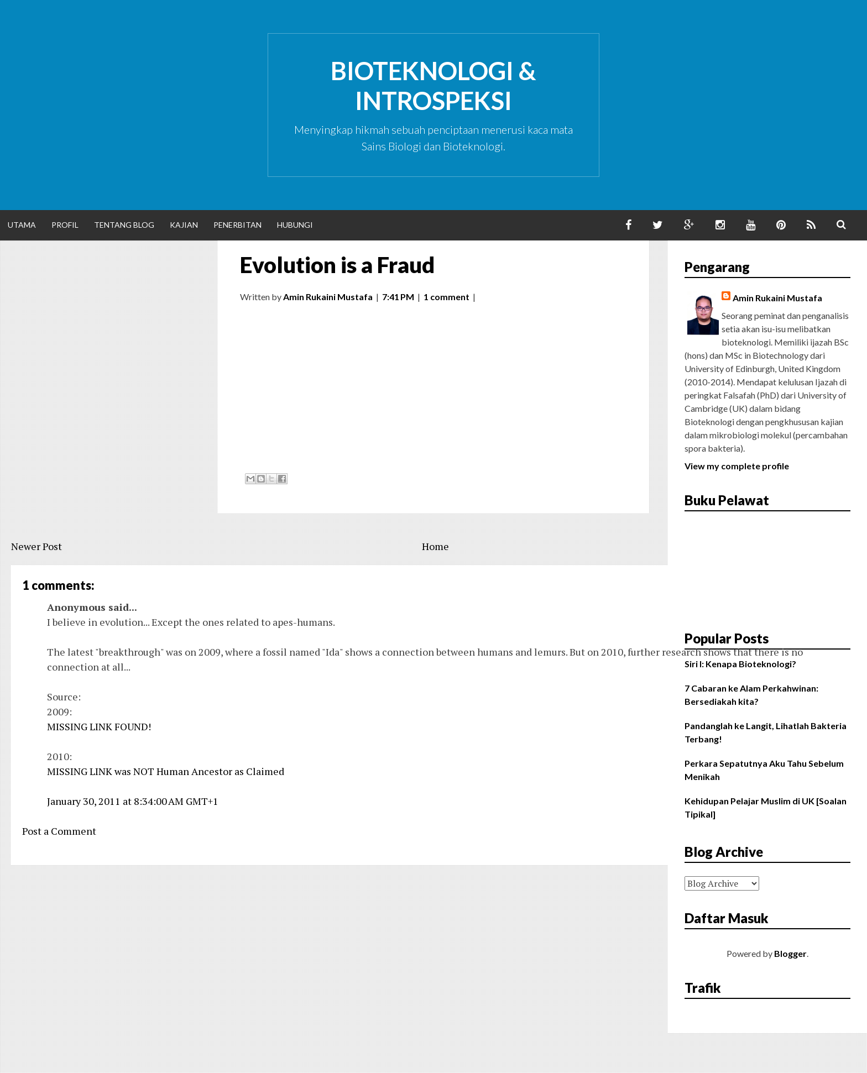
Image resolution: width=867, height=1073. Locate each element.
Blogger (790, 953)
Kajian (184, 224)
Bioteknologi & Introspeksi (433, 86)
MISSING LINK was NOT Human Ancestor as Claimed (165, 771)
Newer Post (36, 546)
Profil (65, 224)
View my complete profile (737, 465)
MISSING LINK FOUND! (99, 726)
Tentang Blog (124, 224)
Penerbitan (237, 224)
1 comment (446, 296)
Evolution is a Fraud (337, 265)
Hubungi (295, 224)
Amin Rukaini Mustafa (777, 297)
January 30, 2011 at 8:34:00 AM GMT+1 (132, 801)
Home (435, 546)
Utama (22, 224)
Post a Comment (59, 831)
